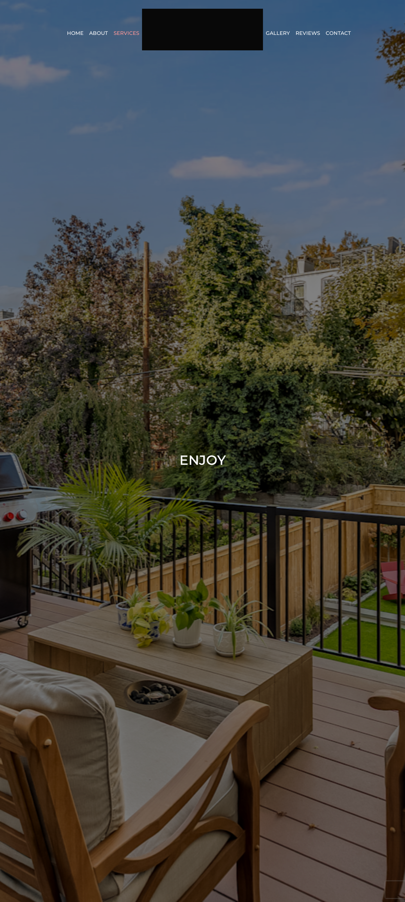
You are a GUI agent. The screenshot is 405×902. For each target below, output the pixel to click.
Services (126, 33)
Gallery (278, 33)
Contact (338, 33)
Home (75, 33)
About (98, 33)
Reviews (308, 33)
